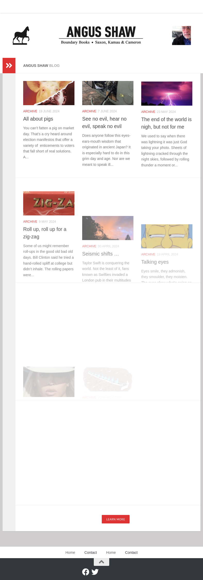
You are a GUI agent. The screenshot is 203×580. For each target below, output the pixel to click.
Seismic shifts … (100, 279)
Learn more (115, 519)
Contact (29, 6)
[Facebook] (85, 572)
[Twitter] (95, 572)
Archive (30, 111)
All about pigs (38, 119)
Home (11, 6)
